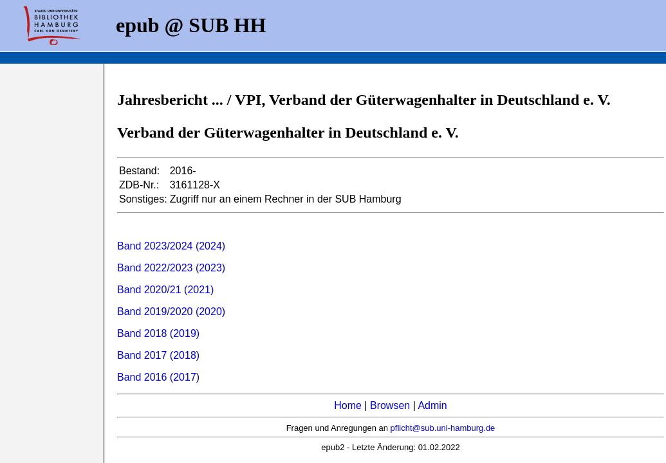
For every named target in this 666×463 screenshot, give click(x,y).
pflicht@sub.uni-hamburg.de (443, 428)
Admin (432, 405)
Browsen (390, 405)
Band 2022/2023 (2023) (171, 267)
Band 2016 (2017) (158, 377)
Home (348, 405)
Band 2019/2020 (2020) (171, 311)
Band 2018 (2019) (158, 333)
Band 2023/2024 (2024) (171, 246)
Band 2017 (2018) (158, 355)
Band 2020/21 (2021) (165, 289)
